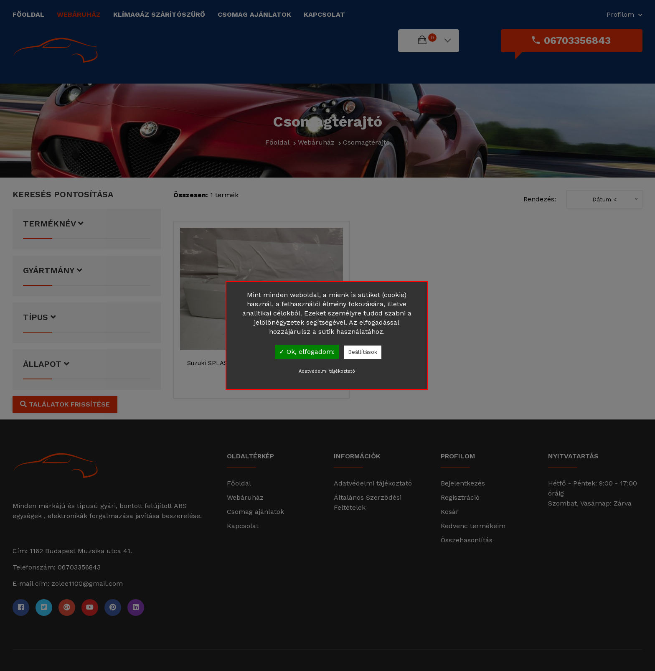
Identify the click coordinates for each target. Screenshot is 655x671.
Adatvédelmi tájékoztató (327, 371)
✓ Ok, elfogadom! (307, 352)
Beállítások (362, 352)
